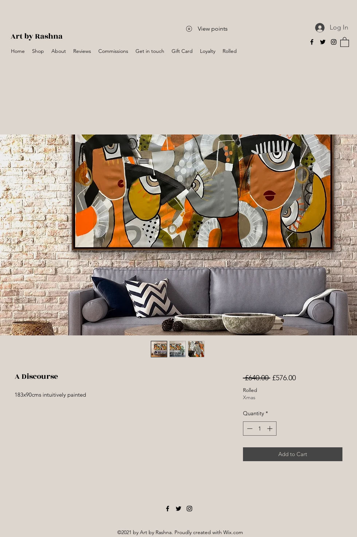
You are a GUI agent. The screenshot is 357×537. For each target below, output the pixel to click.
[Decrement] (249, 428)
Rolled (250, 390)
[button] (344, 41)
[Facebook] (311, 42)
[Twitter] (322, 42)
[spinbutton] (260, 428)
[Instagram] (333, 42)
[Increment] (270, 428)
